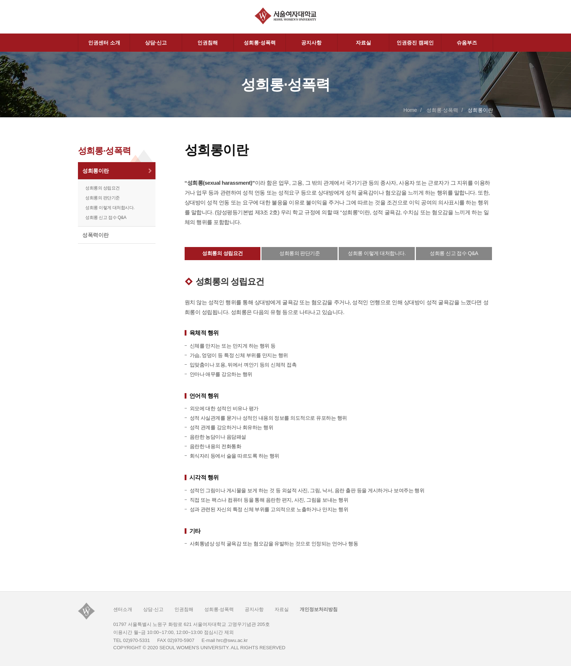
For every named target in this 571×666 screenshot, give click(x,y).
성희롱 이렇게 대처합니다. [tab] (377, 253)
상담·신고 (156, 43)
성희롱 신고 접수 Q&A (105, 217)
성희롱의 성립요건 (102, 188)
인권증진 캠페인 (415, 43)
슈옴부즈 (467, 43)
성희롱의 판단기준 (102, 197)
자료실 (363, 43)
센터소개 (122, 609)
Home (410, 110)
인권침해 (207, 43)
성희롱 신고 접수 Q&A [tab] (454, 253)
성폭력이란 (95, 235)
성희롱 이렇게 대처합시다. (109, 207)
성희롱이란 (95, 171)
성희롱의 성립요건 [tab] (222, 253)
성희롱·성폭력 (260, 43)
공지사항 (311, 43)
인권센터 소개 (104, 43)
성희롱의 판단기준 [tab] (299, 253)
